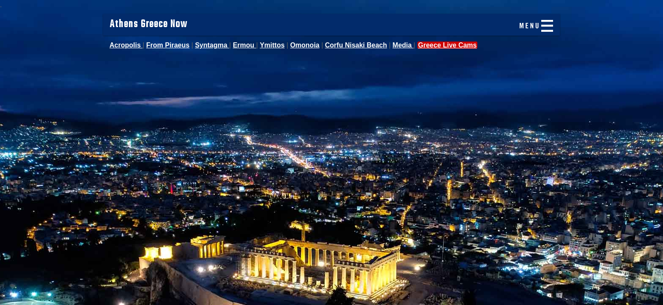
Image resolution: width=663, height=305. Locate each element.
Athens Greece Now (148, 25)
